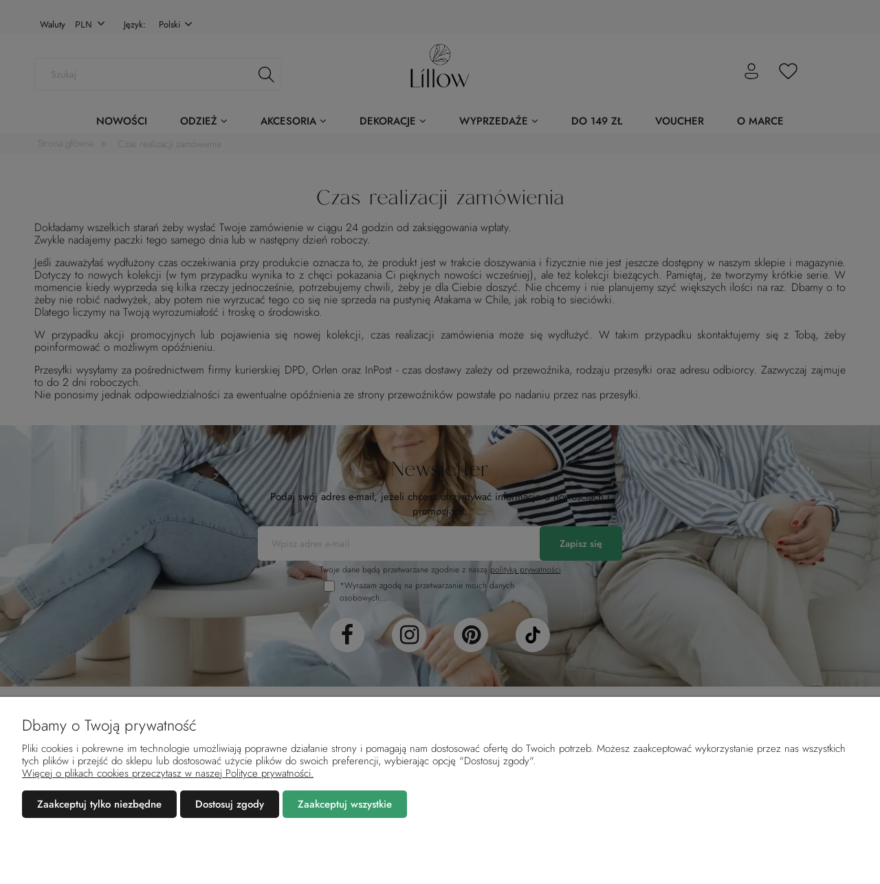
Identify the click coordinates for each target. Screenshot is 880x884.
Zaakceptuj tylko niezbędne (99, 804)
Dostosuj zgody (229, 804)
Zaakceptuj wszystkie (345, 804)
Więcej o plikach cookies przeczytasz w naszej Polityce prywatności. (168, 773)
